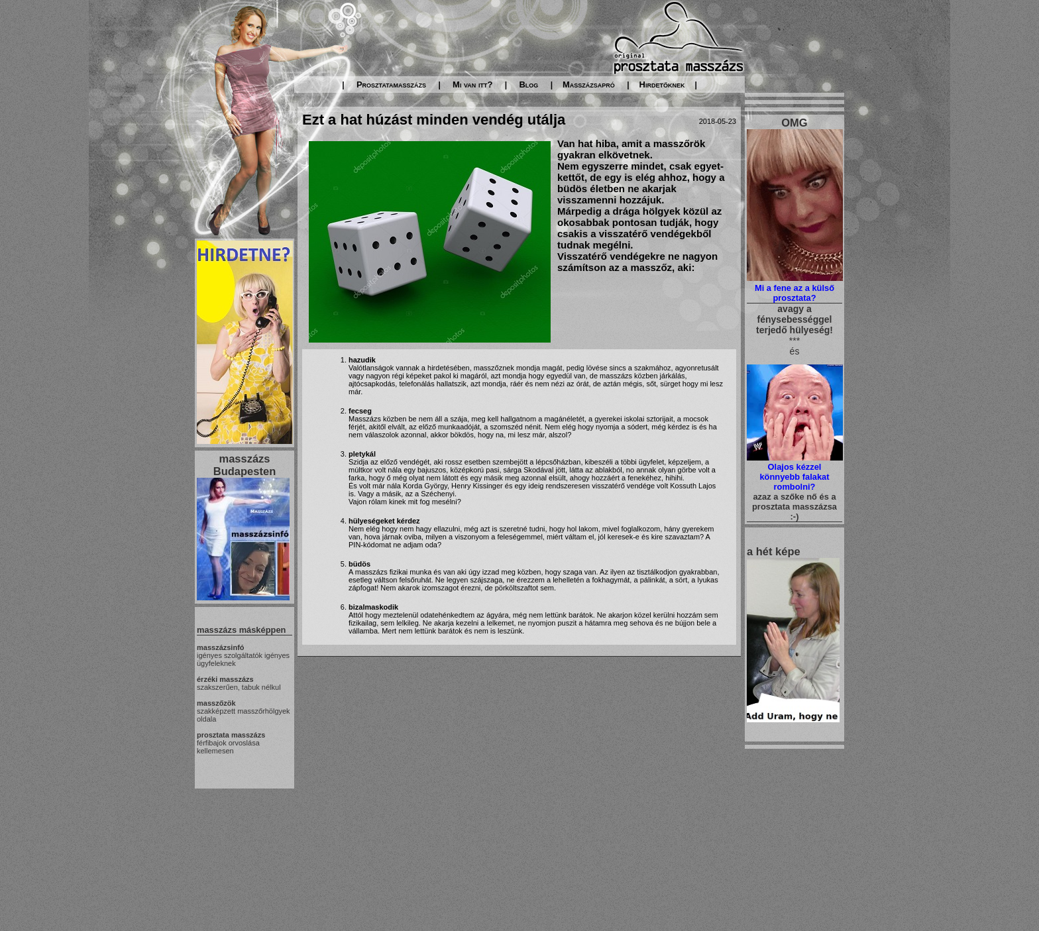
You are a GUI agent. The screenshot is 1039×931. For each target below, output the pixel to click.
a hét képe (773, 551)
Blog (528, 84)
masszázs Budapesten (244, 465)
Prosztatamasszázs (391, 84)
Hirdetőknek (662, 84)
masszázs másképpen (241, 630)
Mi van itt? (472, 84)
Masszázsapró (589, 84)
